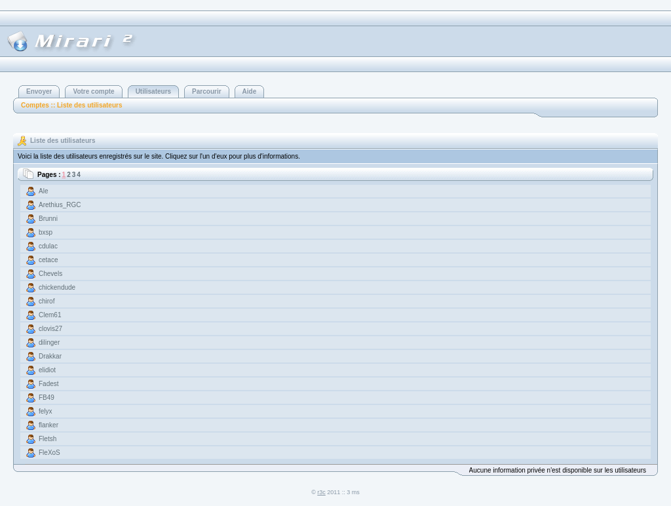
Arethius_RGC (60, 204)
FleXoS (49, 452)
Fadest (49, 383)
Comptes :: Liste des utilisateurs (71, 105)
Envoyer (39, 91)
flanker (48, 425)
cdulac (48, 246)
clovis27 (50, 328)
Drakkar (50, 356)
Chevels (50, 273)
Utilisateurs (153, 91)
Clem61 (50, 315)
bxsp (45, 232)
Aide (249, 91)
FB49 (46, 397)
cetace (48, 259)
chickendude (57, 287)
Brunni (48, 218)
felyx (45, 411)
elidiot (47, 370)
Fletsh (47, 438)
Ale (43, 191)
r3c (321, 492)
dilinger (49, 342)
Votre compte (93, 91)
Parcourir (206, 91)
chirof (46, 301)
